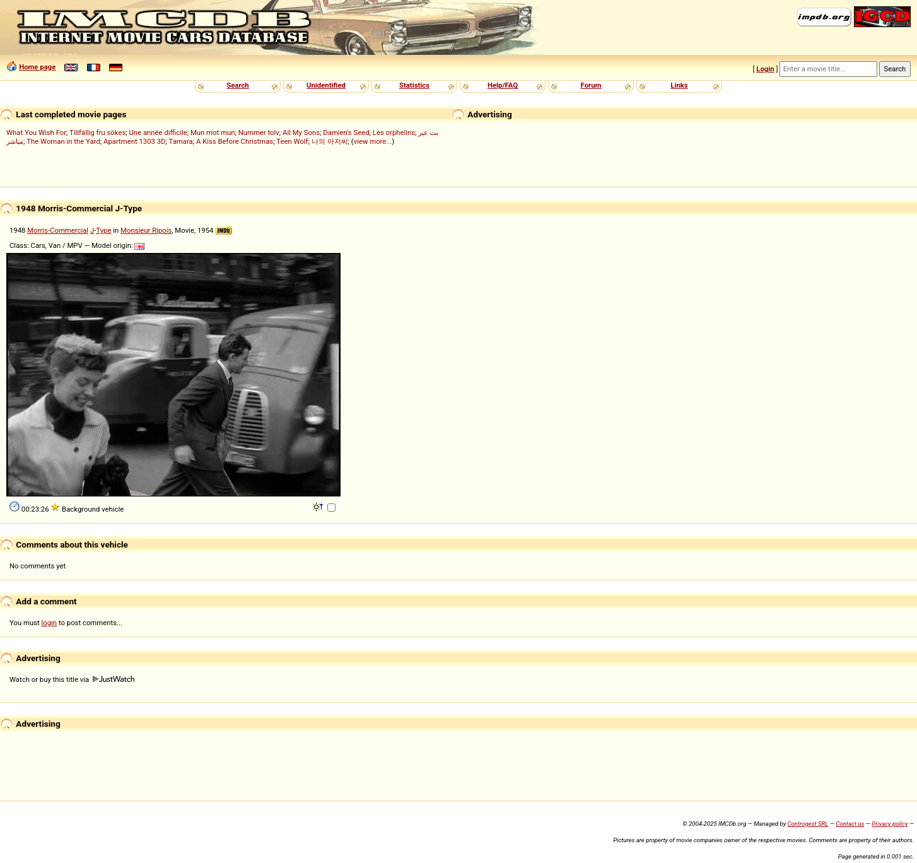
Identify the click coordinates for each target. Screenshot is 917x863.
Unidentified (326, 85)
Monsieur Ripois (146, 230)
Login (765, 68)
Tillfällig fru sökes (97, 132)
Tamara (181, 141)
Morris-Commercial (57, 230)
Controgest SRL (807, 823)
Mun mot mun (212, 132)
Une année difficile (158, 132)
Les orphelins (394, 132)
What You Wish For (36, 132)
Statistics (414, 85)
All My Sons (301, 132)
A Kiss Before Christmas (234, 141)
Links (678, 85)
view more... (373, 141)
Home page (37, 66)
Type (103, 230)
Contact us (850, 823)
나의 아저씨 (330, 141)
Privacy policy (890, 823)
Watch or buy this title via (71, 679)
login (49, 622)
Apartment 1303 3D (134, 141)
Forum (591, 85)
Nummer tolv (258, 132)
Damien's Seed (346, 132)
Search (237, 85)
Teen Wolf (292, 141)
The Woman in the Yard (63, 141)
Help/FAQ (503, 85)
